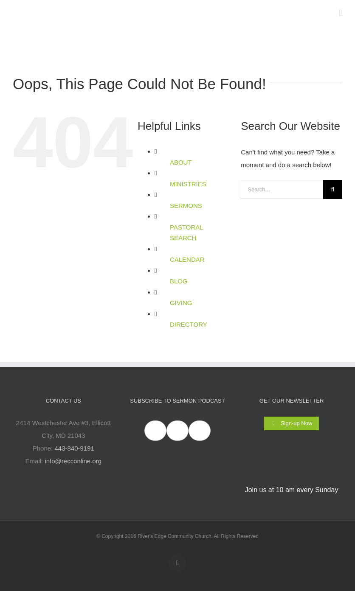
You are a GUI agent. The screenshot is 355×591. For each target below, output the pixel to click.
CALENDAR (187, 259)
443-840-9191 (74, 448)
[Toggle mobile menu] (340, 12)
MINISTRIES (188, 184)
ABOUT (181, 162)
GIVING (181, 302)
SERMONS (186, 205)
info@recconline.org (73, 461)
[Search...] (282, 189)
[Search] (332, 189)
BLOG (179, 281)
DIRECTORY (188, 324)
